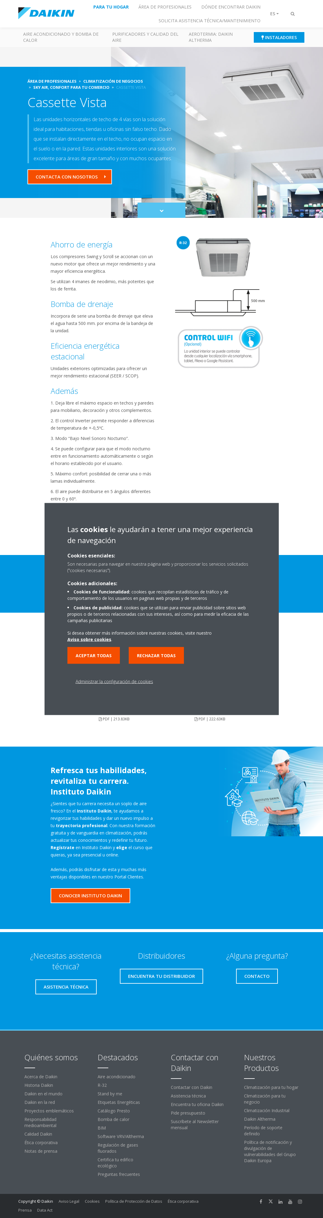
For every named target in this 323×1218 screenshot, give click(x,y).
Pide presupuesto (188, 1113)
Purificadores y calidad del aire (145, 37)
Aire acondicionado (116, 1076)
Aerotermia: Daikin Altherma (211, 37)
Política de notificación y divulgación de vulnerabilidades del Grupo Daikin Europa (270, 1151)
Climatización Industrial (266, 1110)
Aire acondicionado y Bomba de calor (61, 37)
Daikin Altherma (259, 1119)
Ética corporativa (41, 1142)
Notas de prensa (40, 1151)
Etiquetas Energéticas (119, 1102)
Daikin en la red (39, 1102)
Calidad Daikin (38, 1134)
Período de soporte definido (263, 1131)
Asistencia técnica (188, 1096)
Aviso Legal (69, 1201)
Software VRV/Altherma (121, 1136)
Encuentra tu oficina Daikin (197, 1104)
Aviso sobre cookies (89, 639)
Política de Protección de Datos (133, 1201)
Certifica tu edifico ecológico (115, 1163)
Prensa (25, 1210)
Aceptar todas (94, 655)
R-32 (102, 1085)
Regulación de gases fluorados (118, 1148)
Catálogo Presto (114, 1111)
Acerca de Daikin (40, 1076)
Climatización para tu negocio (264, 1099)
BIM (102, 1128)
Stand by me (110, 1094)
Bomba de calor (113, 1119)
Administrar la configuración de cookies (114, 681)
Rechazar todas (156, 655)
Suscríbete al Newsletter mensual (195, 1124)
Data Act (44, 1210)
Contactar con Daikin (191, 1087)
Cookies (92, 1201)
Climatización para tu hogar (271, 1087)
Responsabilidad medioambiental (40, 1122)
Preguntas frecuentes (119, 1174)
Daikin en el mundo (43, 1094)
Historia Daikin (38, 1085)
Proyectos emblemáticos (49, 1111)
